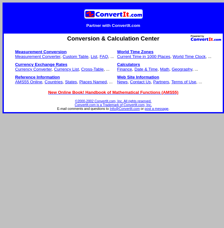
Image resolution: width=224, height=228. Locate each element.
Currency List (66, 69)
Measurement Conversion (41, 51)
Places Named (93, 81)
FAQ (104, 56)
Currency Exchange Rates (41, 64)
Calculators (128, 64)
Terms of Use (183, 81)
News (122, 81)
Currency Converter (33, 69)
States (71, 81)
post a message (156, 109)
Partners (161, 81)
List (94, 56)
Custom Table (75, 56)
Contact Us (140, 81)
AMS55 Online (28, 81)
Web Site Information (138, 77)
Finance (124, 69)
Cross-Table (92, 69)
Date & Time (146, 69)
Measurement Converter (37, 56)
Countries (54, 81)
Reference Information (37, 77)
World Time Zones (135, 51)
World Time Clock (189, 56)
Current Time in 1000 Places (143, 56)
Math (165, 69)
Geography (182, 69)
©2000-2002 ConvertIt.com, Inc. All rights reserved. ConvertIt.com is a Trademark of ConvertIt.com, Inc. (113, 103)
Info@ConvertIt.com (125, 109)
